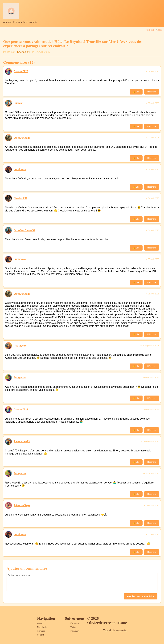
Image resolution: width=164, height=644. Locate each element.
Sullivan (18, 103)
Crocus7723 (21, 71)
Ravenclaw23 (22, 441)
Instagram (74, 631)
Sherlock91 (23, 52)
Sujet (159, 30)
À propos (41, 631)
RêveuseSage (22, 505)
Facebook (74, 623)
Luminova (20, 169)
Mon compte (30, 22)
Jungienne (20, 377)
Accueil (7, 22)
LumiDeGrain (22, 137)
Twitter (73, 627)
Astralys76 (20, 345)
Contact (40, 635)
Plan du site (42, 627)
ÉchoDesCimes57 (24, 230)
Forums (17, 22)
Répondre (151, 92)
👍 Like (136, 92)
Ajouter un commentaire (140, 596)
